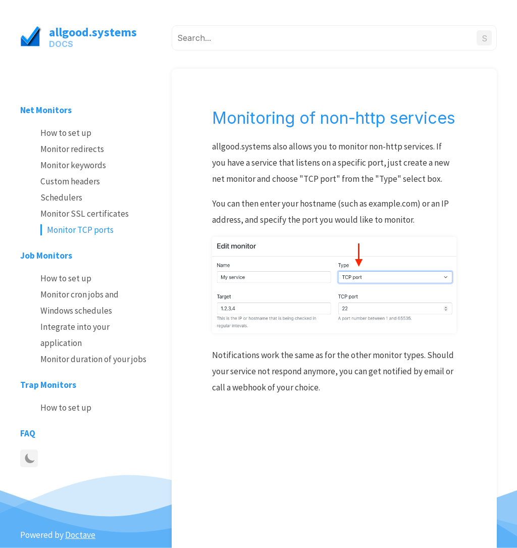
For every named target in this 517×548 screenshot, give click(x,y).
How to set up (65, 132)
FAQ (27, 433)
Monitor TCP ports (80, 229)
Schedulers (61, 197)
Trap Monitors (48, 384)
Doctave (80, 534)
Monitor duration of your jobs (93, 359)
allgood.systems (93, 32)
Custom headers (70, 181)
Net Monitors (46, 110)
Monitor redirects (72, 149)
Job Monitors (46, 255)
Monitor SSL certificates (84, 213)
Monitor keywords (73, 165)
